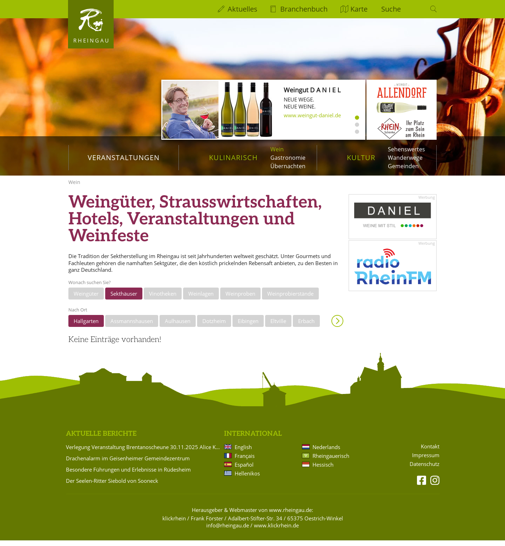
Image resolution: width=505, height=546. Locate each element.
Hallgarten (86, 326)
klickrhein (174, 523)
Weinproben (240, 299)
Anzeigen (337, 327)
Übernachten (287, 166)
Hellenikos (247, 478)
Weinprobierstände (290, 299)
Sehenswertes (406, 149)
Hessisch (323, 470)
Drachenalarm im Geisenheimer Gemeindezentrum (128, 463)
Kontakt (430, 452)
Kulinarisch (233, 157)
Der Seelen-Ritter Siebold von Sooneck (112, 486)
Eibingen (248, 326)
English (243, 452)
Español (244, 470)
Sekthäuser (123, 299)
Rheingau (91, 40)
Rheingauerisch (330, 461)
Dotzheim (214, 326)
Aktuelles (242, 9)
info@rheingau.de (227, 530)
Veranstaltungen (124, 157)
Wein (277, 149)
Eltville (278, 326)
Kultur (361, 157)
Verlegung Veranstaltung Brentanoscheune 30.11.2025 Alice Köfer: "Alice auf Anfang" (144, 452)
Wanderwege (405, 158)
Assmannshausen (131, 326)
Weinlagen (201, 299)
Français (245, 461)
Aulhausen (177, 326)
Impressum (425, 461)
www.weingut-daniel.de (312, 115)
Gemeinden (403, 166)
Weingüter (86, 299)
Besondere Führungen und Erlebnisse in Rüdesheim (128, 475)
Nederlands (326, 452)
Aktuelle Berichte (101, 440)
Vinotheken (162, 299)
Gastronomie (287, 158)
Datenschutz (424, 470)
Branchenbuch (304, 9)
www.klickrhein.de (276, 530)
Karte (359, 9)
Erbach (306, 326)
